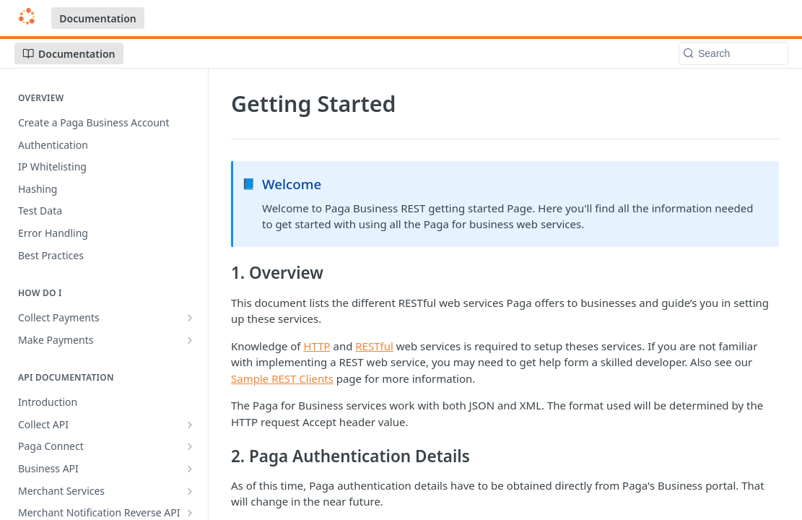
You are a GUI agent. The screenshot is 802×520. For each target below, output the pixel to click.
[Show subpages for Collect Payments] (190, 318)
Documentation (97, 18)
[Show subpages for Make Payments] (190, 340)
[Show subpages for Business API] (190, 468)
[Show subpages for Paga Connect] (190, 446)
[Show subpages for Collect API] (190, 424)
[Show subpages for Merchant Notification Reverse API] (190, 513)
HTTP (316, 346)
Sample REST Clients (282, 378)
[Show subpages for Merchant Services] (190, 491)
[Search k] (733, 53)
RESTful (374, 346)
